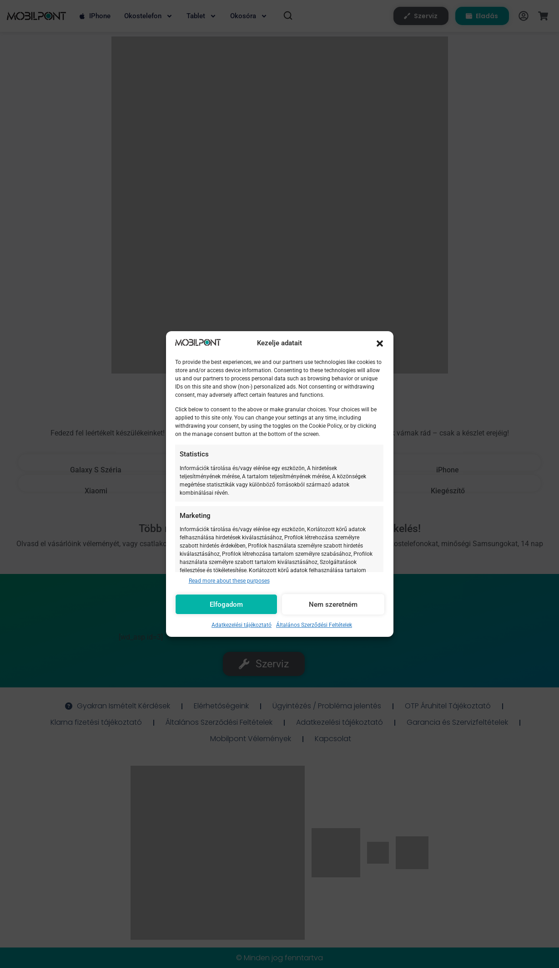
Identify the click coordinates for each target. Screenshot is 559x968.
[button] (379, 343)
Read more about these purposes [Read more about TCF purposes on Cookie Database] (229, 581)
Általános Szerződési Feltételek (314, 625)
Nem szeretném (333, 604)
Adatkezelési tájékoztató (242, 625)
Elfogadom (226, 604)
